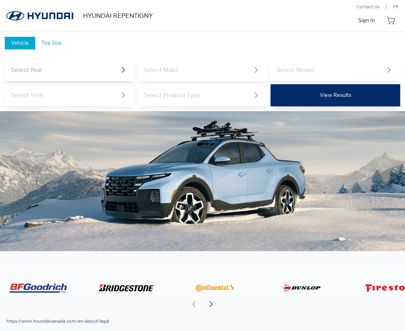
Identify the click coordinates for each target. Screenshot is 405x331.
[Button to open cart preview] (391, 20)
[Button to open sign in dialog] (366, 20)
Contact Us (367, 7)
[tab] (20, 43)
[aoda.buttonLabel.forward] (303, 304)
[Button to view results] (335, 95)
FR (396, 7)
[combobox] (63, 70)
